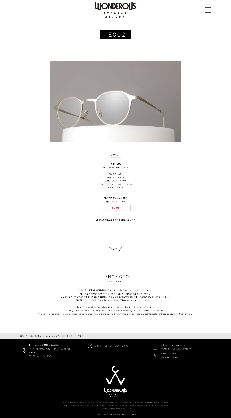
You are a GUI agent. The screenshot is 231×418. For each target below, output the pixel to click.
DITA (113, 402)
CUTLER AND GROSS (102, 402)
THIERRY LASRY (116, 409)
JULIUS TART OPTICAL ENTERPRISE (93, 406)
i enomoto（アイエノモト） (59, 336)
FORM (115, 208)
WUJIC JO (126, 409)
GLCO (131, 402)
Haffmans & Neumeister (143, 402)
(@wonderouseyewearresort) (176, 348)
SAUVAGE (149, 406)
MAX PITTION (112, 406)
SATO (143, 406)
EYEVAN (119, 402)
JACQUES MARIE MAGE (71, 406)
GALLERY (35, 336)
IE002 (80, 336)
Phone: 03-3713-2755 (40, 355)
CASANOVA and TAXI (86, 402)
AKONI (64, 402)
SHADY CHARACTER (161, 406)
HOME (23, 336)
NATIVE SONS (123, 406)
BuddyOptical (72, 402)
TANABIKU (105, 409)
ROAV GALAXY (135, 406)
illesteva (166, 402)
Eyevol (125, 402)
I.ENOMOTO (158, 402)
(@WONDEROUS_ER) (172, 357)
